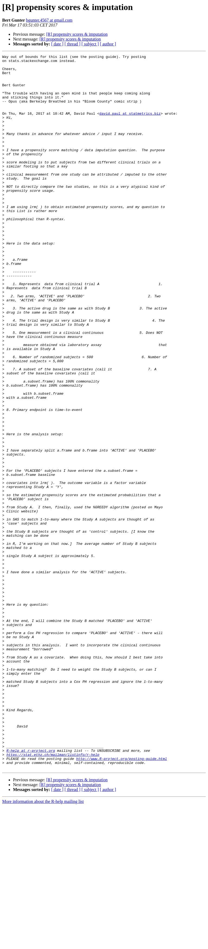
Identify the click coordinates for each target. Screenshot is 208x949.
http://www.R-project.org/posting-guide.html (121, 899)
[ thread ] (72, 44)
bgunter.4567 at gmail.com (49, 20)
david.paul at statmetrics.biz (130, 125)
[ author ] (108, 44)
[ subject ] (90, 44)
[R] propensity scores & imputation (77, 34)
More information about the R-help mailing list (43, 944)
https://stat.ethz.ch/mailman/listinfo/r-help (52, 894)
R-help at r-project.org (30, 890)
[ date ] (57, 44)
